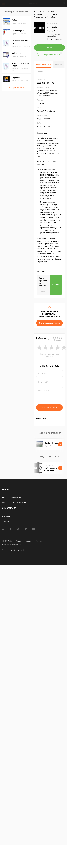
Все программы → (16, 87)
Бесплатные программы (44, 11)
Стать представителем (49, 323)
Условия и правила (24, 541)
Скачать (49, 47)
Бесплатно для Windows (55, 35)
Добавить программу (11, 497)
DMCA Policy (7, 541)
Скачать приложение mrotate (43, 283)
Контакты (6, 516)
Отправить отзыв (49, 407)
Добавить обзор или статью (14, 502)
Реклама (5, 521)
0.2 (51, 31)
